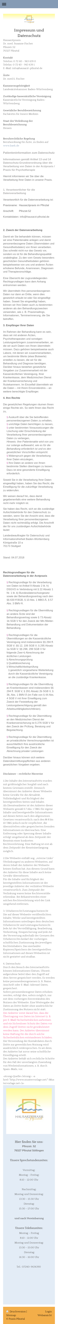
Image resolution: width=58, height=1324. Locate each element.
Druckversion (16, 1311)
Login (48, 1311)
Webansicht (45, 1315)
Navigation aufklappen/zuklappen (29, 4)
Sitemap (11, 1315)
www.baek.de (11, 145)
